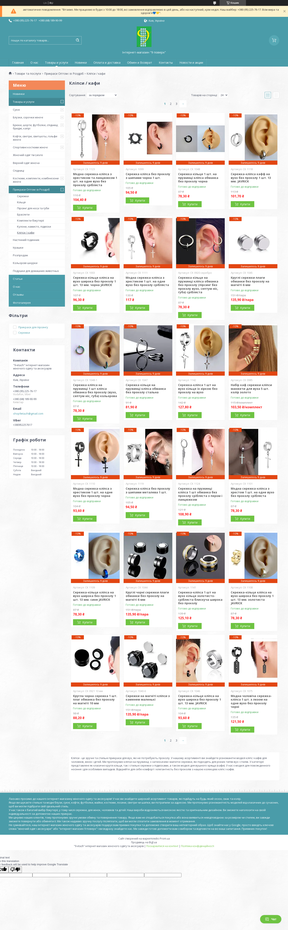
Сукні (16, 109)
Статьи (17, 279)
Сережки (23, 196)
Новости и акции (191, 62)
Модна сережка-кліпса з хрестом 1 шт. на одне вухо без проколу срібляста (252, 492)
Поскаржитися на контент (162, 846)
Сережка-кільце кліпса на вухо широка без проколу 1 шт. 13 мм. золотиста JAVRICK (252, 597)
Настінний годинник (26, 240)
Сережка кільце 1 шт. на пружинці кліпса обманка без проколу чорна (198, 177)
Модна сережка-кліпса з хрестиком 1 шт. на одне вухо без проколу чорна (93, 492)
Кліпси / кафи (25, 232)
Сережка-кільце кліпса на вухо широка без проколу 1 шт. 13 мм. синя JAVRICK (94, 596)
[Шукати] (77, 40)
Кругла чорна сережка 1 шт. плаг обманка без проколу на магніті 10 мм (95, 699)
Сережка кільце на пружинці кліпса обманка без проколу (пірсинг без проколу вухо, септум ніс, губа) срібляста (198, 285)
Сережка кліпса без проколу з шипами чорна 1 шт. (148, 176)
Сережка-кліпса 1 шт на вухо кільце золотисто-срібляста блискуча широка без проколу (200, 597)
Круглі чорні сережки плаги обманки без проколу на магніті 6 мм (147, 596)
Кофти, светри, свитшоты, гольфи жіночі (35, 137)
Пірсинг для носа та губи (33, 208)
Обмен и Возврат (139, 62)
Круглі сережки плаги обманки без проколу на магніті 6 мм (250, 281)
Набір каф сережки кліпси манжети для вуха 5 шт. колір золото (251, 388)
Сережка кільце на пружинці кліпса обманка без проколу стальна (146, 388)
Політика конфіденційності (197, 846)
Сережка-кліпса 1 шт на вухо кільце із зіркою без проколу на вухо (197, 388)
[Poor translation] (15, 869)
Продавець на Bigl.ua (144, 842)
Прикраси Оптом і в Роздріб (64, 74)
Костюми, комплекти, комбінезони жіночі (36, 179)
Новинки (81, 62)
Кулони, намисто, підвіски (34, 226)
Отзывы (18, 294)
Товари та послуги (28, 74)
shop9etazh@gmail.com (28, 413)
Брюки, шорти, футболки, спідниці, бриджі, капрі (35, 126)
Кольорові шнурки (25, 263)
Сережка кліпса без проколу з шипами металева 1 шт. (148, 490)
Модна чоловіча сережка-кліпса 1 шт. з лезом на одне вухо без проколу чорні (251, 701)
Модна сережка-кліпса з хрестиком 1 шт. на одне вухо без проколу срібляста (147, 281)
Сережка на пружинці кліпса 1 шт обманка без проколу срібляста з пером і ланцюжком (200, 494)
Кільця (21, 202)
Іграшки (18, 247)
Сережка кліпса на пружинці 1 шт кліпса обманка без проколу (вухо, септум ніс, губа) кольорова (95, 390)
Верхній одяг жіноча (26, 163)
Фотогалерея (22, 303)
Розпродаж (20, 255)
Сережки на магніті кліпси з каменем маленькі (148, 698)
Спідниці (18, 170)
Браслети (23, 214)
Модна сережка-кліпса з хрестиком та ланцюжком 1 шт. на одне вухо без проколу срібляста (95, 179)
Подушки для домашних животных (36, 271)
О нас (34, 62)
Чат (270, 919)
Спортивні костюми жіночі (30, 147)
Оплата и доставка (106, 62)
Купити (87, 208)
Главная (18, 62)
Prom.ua (165, 838)
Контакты (166, 62)
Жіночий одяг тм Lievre (28, 155)
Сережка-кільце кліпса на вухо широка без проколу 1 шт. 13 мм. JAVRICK (199, 699)
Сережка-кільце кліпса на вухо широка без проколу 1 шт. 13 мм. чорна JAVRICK (94, 281)
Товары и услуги (56, 62)
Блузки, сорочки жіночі (28, 117)
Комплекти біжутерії (30, 220)
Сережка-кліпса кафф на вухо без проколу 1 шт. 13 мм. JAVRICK (251, 177)
